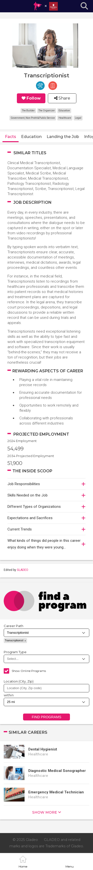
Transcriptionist (14, 640)
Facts (10, 136)
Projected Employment (41, 434)
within (9, 695)
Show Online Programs (29, 671)
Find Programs (46, 717)
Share (64, 98)
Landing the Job (63, 136)
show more (44, 812)
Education (31, 136)
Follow (34, 98)
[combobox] (46, 688)
